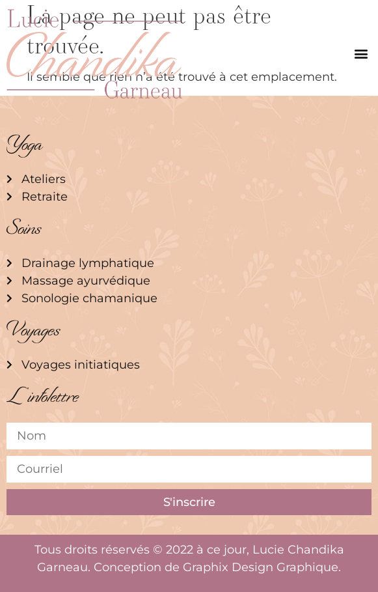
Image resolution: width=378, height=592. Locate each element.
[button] (360, 53)
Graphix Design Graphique (260, 567)
